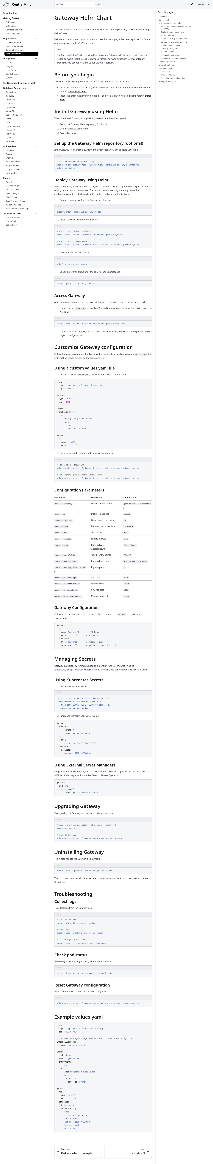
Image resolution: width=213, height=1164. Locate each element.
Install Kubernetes (77, 91)
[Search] (78, 4)
